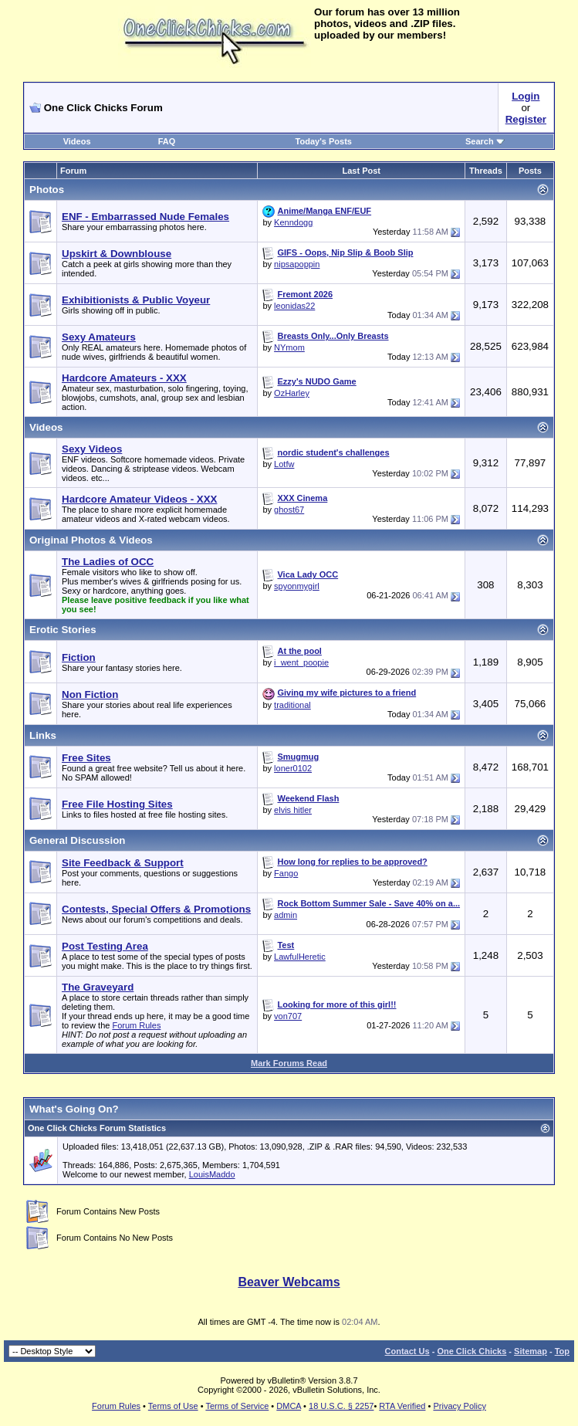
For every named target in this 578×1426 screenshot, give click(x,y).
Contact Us (407, 1351)
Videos (77, 141)
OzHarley (291, 393)
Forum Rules (136, 1025)
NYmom (289, 347)
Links (42, 735)
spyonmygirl (296, 586)
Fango (286, 873)
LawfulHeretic (300, 956)
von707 (288, 1016)
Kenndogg (293, 222)
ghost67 (289, 509)
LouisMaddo (212, 1174)
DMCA (288, 1406)
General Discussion (77, 840)
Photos (46, 189)
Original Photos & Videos (91, 540)
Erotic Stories (62, 629)
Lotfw (284, 464)
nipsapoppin (296, 264)
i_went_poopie (301, 662)
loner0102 (293, 768)
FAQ (167, 141)
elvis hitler (293, 810)
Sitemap (530, 1351)
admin (285, 915)
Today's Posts (324, 141)
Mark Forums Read (289, 1063)
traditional (292, 705)
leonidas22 (294, 305)
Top (562, 1351)
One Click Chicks (471, 1351)
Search (485, 141)
